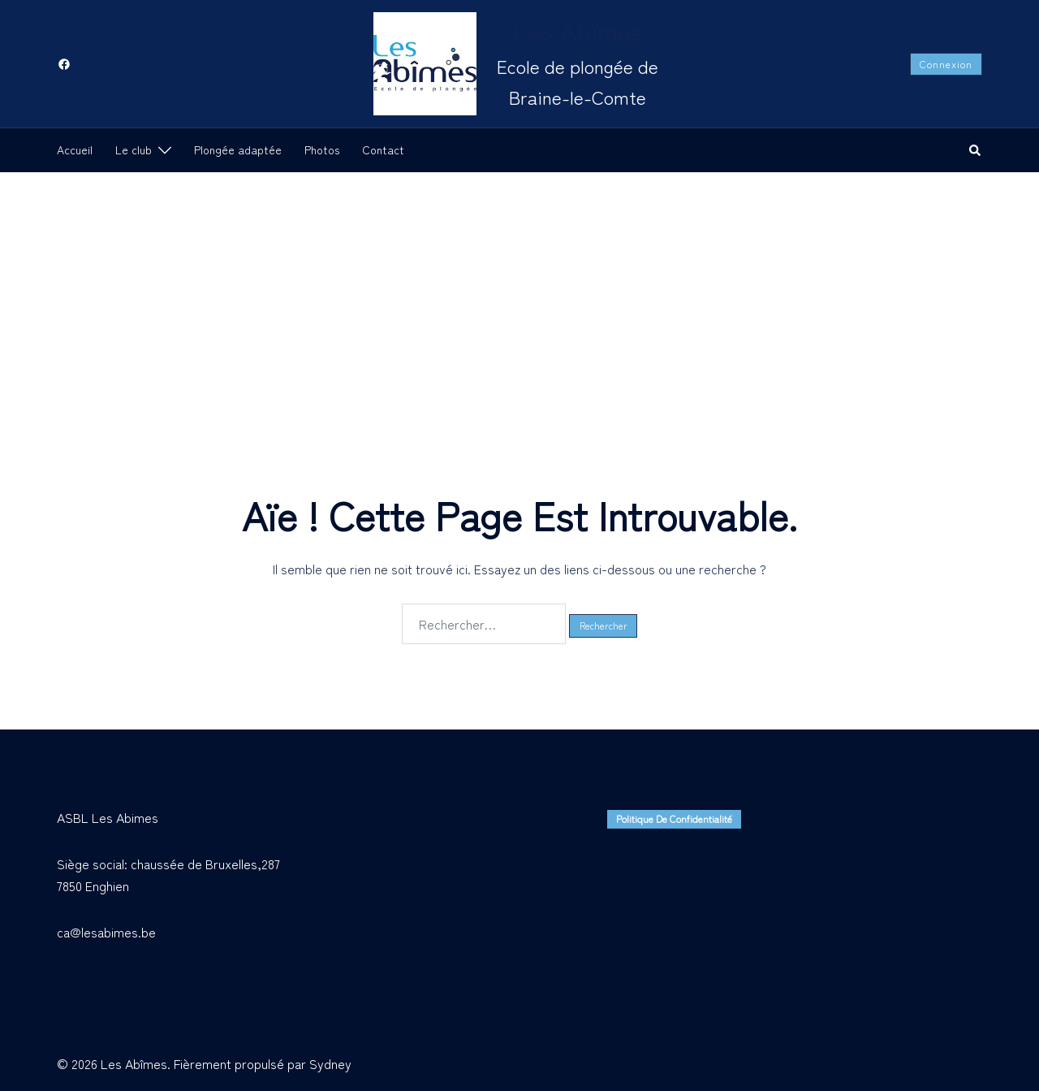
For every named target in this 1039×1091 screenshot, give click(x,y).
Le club (133, 149)
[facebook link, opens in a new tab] (63, 62)
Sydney (330, 1063)
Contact (383, 149)
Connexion (946, 64)
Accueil (75, 149)
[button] (975, 150)
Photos (321, 149)
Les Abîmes (577, 30)
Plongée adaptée (238, 149)
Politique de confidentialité (674, 818)
